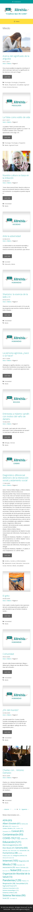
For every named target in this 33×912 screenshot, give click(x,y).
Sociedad (7, 262)
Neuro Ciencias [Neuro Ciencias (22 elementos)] (22, 867)
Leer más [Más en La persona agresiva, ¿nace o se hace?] (7, 376)
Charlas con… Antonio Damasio (13, 771)
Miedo (9, 63)
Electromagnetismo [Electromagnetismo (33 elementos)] (12, 845)
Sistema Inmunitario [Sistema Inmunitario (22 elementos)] (11, 888)
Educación (8, 264)
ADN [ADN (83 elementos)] (7, 820)
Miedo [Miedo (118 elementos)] (9, 864)
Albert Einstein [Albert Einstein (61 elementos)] (12, 823)
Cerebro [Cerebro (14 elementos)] (19, 828)
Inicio (4, 63)
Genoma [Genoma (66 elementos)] (21, 847)
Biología (7, 443)
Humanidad (8, 204)
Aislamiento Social (10, 563)
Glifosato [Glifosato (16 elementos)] (6, 850)
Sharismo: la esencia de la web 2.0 (15, 295)
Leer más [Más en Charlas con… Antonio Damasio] (7, 795)
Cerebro (7, 561)
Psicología (8, 82)
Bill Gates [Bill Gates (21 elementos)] (7, 826)
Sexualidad (20, 85)
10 (20, 809)
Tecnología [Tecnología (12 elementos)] (13, 898)
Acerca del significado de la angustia (16, 57)
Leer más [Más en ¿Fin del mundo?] (7, 732)
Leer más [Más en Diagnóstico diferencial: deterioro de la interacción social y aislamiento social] (7, 555)
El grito (6, 595)
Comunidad (8, 653)
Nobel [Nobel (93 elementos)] (15, 870)
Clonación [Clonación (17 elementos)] (7, 831)
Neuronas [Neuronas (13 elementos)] (6, 870)
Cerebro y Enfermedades (18, 561)
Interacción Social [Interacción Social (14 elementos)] (8, 858)
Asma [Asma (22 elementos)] (24, 824)
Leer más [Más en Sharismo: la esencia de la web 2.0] (7, 315)
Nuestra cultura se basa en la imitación (16, 176)
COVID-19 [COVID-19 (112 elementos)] (11, 838)
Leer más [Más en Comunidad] (7, 672)
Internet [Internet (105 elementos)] (10, 860)
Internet (9, 566)
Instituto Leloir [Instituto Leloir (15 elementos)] (7, 856)
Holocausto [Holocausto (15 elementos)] (15, 850)
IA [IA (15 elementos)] (20, 853)
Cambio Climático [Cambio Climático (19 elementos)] (9, 828)
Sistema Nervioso (12, 87)
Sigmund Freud (13, 145)
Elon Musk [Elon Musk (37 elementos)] (8, 848)
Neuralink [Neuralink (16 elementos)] (21, 865)
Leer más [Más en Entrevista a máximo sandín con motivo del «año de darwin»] (7, 437)
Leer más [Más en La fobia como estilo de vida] (7, 137)
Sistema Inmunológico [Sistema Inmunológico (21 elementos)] (11, 890)
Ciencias (12, 443)
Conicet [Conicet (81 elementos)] (17, 831)
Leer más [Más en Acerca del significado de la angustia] (7, 77)
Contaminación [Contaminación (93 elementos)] (13, 834)
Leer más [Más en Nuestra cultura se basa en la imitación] (7, 198)
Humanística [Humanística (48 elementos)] (10, 852)
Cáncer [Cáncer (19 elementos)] (24, 838)
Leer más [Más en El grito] (7, 616)
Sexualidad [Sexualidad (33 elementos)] (22, 883)
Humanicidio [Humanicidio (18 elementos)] (24, 850)
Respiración (12, 85)
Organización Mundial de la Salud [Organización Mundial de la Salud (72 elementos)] (16, 875)
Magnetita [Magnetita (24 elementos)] (24, 861)
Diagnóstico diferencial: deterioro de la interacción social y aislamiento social (15, 478)
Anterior (6, 809)
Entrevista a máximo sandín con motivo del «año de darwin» (16, 416)
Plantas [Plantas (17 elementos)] (25, 881)
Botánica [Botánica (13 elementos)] (15, 826)
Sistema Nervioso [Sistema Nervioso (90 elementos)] (14, 895)
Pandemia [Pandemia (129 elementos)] (12, 880)
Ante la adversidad (12, 236)
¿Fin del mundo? (10, 710)
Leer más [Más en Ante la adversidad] (7, 256)
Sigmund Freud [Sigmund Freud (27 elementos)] (10, 886)
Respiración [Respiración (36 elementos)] (9, 883)
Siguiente (25, 809)
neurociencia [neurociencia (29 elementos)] (9, 867)
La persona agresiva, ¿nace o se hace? (16, 354)
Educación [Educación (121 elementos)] (12, 842)
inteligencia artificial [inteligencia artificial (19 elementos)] (20, 855)
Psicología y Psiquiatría (18, 82)
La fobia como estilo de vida (16, 117)
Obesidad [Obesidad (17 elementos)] (26, 871)
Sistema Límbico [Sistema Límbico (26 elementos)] (10, 893)
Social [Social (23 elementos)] (6, 898)
